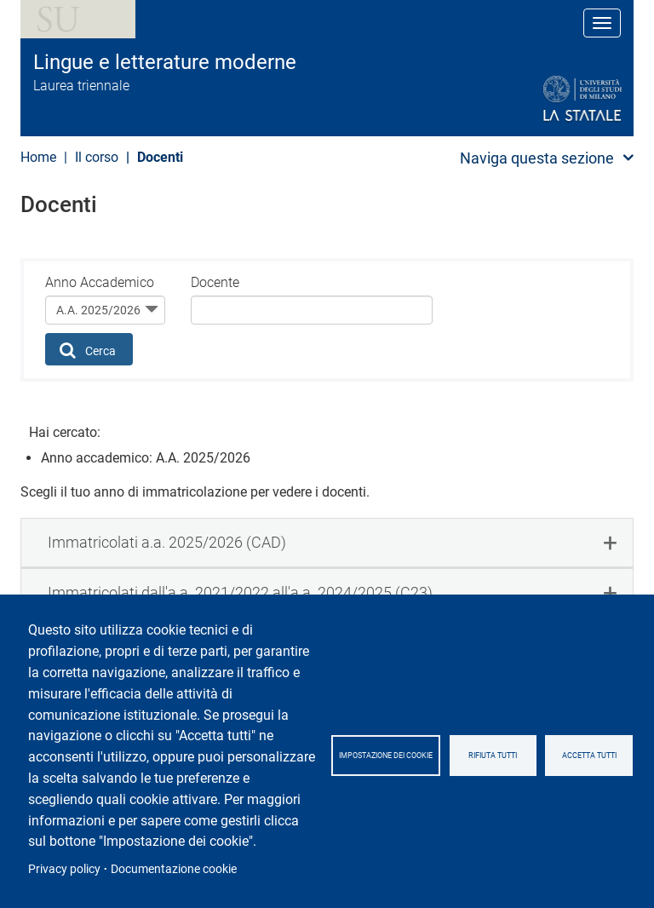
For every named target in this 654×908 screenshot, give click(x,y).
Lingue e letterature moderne (164, 62)
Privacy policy (64, 869)
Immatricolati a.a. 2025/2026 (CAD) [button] (167, 542)
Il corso (96, 157)
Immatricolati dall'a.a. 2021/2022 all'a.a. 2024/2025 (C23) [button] (240, 592)
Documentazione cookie (174, 869)
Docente (215, 282)
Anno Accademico (99, 282)
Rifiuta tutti (492, 755)
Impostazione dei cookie (386, 755)
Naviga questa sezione (537, 158)
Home (38, 157)
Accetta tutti (589, 755)
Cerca (88, 350)
